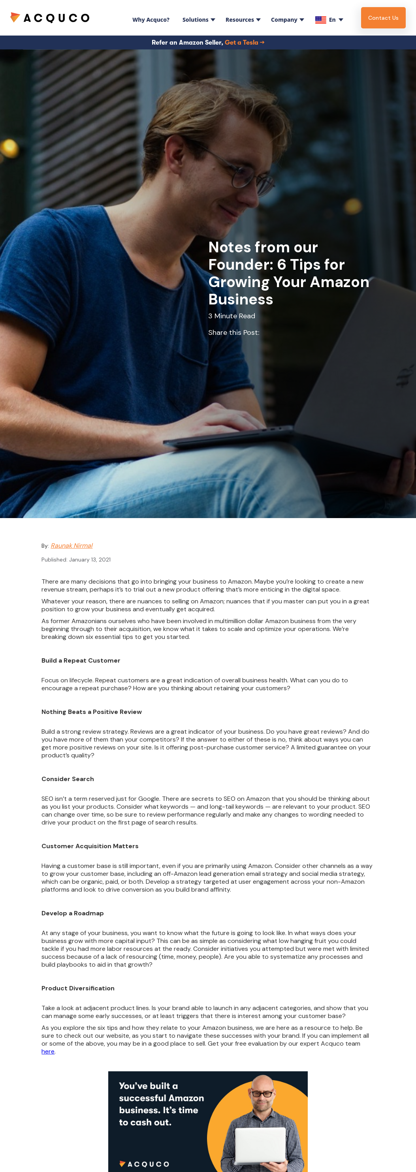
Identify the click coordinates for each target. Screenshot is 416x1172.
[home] (49, 17)
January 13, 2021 (90, 559)
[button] (149, 18)
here (48, 1051)
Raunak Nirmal (71, 546)
